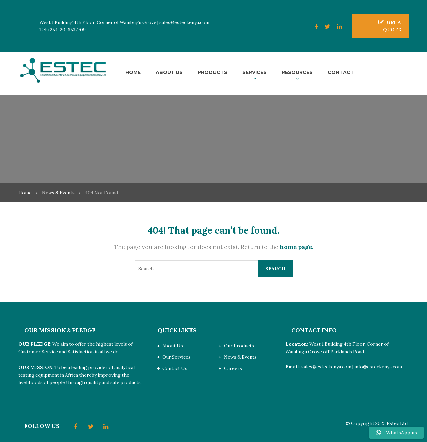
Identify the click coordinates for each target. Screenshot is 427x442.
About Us (172, 346)
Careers (233, 368)
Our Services (176, 357)
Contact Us (174, 368)
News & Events (58, 193)
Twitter (324, 27)
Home (25, 193)
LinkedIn (336, 27)
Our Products (239, 346)
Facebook (313, 27)
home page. (296, 247)
